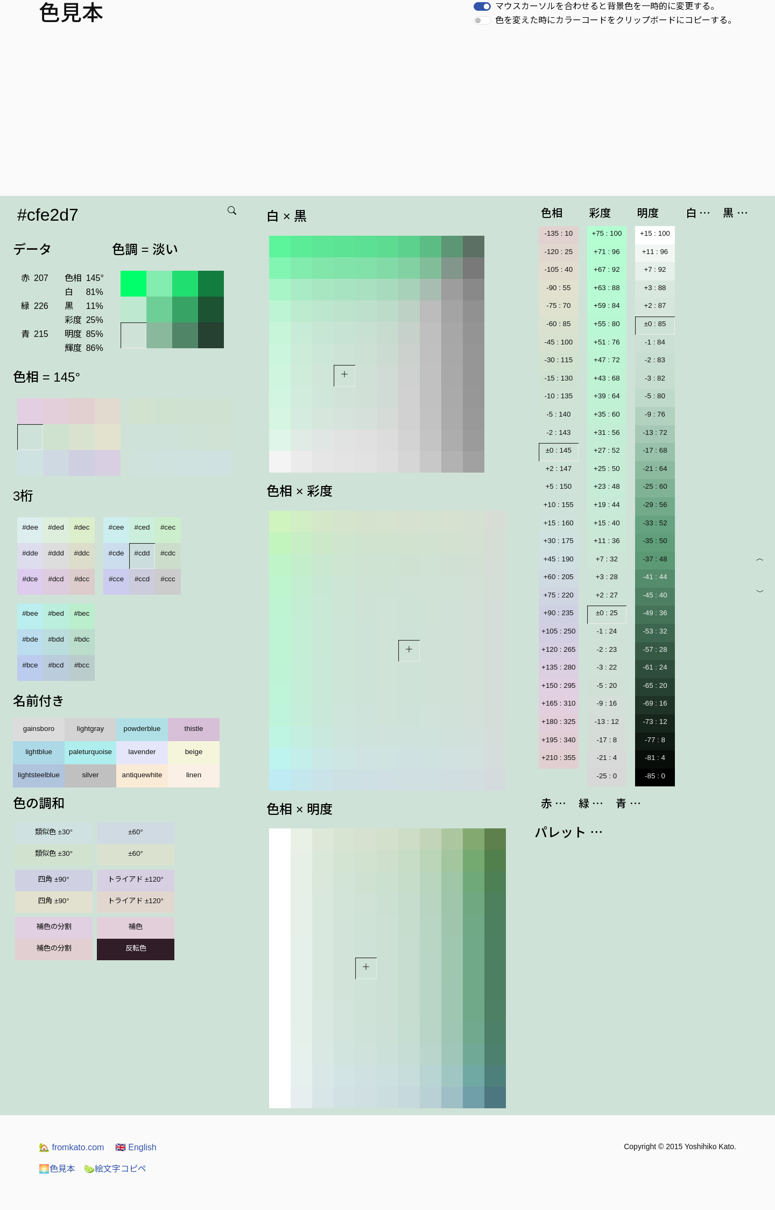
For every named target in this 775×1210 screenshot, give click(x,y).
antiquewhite (142, 775)
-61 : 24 (655, 667)
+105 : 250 (558, 631)
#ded (56, 527)
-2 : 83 (655, 360)
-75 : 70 (558, 305)
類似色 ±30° (54, 832)
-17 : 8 (606, 740)
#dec (82, 527)
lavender (142, 752)
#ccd (142, 579)
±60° (135, 832)
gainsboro (39, 728)
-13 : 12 (607, 721)
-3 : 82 (655, 378)
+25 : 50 (607, 469)
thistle (194, 728)
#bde (30, 639)
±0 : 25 (607, 613)
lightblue (38, 752)
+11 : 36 (607, 541)
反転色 (135, 948)
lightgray (90, 728)
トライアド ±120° (136, 879)
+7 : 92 (655, 269)
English (136, 1147)
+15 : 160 (559, 523)
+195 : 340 (558, 740)
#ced (142, 527)
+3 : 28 (607, 577)
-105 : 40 (558, 269)
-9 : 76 (655, 414)
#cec (167, 527)
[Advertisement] (387, 115)
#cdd (142, 553)
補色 (136, 927)
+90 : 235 (559, 613)
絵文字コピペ (115, 1168)
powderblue (142, 728)
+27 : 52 (607, 450)
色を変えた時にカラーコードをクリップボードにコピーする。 (615, 20)
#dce (30, 579)
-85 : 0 (655, 776)
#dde (30, 553)
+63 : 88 (607, 288)
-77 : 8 (655, 740)
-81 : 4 (655, 758)
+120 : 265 (558, 649)
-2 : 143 (558, 432)
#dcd (56, 579)
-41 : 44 (655, 577)
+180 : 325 (558, 721)
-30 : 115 (558, 360)
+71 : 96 (607, 252)
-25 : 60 (655, 486)
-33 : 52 (655, 523)
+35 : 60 (607, 414)
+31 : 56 (607, 432)
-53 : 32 (655, 631)
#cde (116, 553)
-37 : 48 (655, 559)
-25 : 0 (606, 776)
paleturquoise (90, 752)
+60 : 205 (559, 577)
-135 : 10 (558, 233)
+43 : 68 (607, 378)
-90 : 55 (558, 288)
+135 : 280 (558, 667)
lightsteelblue (39, 775)
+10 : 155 (559, 505)
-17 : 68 (655, 450)
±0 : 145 (559, 450)
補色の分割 (54, 927)
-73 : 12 (655, 721)
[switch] (482, 6)
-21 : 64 (655, 469)
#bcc (81, 665)
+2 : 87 (655, 305)
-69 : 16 (655, 703)
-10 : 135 (558, 396)
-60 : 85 (558, 324)
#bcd (56, 665)
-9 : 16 (606, 703)
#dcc (81, 579)
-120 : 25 (558, 252)
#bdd (56, 639)
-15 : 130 (558, 378)
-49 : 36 (655, 613)
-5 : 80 (655, 396)
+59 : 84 (607, 305)
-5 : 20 (606, 685)
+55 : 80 (607, 324)
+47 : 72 (607, 360)
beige (194, 752)
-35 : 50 (655, 541)
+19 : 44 (607, 505)
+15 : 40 (607, 523)
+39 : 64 (607, 396)
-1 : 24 (606, 631)
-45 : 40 (655, 595)
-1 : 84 (655, 342)
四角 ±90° (53, 879)
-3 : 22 (606, 667)
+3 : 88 (655, 288)
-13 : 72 (655, 432)
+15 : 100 (655, 233)
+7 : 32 (607, 559)
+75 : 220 (559, 595)
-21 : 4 (606, 758)
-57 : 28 (655, 649)
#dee (30, 527)
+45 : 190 (559, 559)
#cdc (167, 553)
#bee (30, 613)
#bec (82, 613)
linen (193, 775)
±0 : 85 (655, 324)
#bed (56, 613)
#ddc (82, 553)
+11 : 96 (655, 252)
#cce (116, 579)
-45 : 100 (558, 342)
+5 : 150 (559, 486)
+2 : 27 (607, 595)
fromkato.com (71, 1147)
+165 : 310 (558, 703)
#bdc (82, 639)
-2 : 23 (606, 649)
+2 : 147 (559, 469)
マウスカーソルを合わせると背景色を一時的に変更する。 (607, 6)
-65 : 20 (655, 685)
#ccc (167, 579)
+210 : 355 (558, 758)
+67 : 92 (607, 269)
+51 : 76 (607, 342)
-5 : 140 (558, 414)
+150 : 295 (558, 685)
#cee (116, 527)
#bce (30, 665)
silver (90, 775)
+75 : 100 (606, 233)
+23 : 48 (607, 486)
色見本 (57, 1168)
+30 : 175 (559, 541)
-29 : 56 (655, 505)
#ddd (56, 553)
